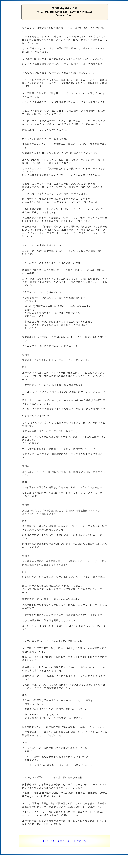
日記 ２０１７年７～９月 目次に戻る (64, 841)
